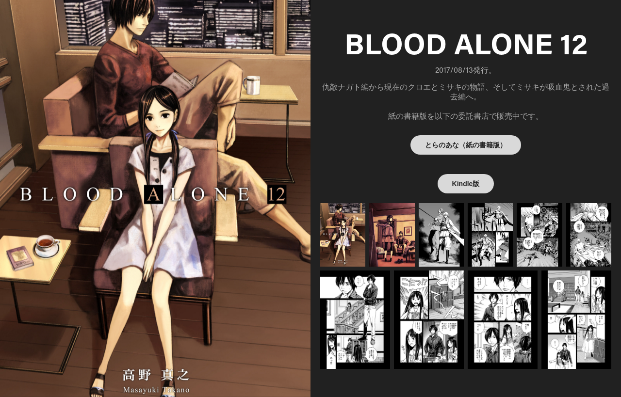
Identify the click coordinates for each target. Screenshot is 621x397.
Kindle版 (466, 184)
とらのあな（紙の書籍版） (466, 145)
